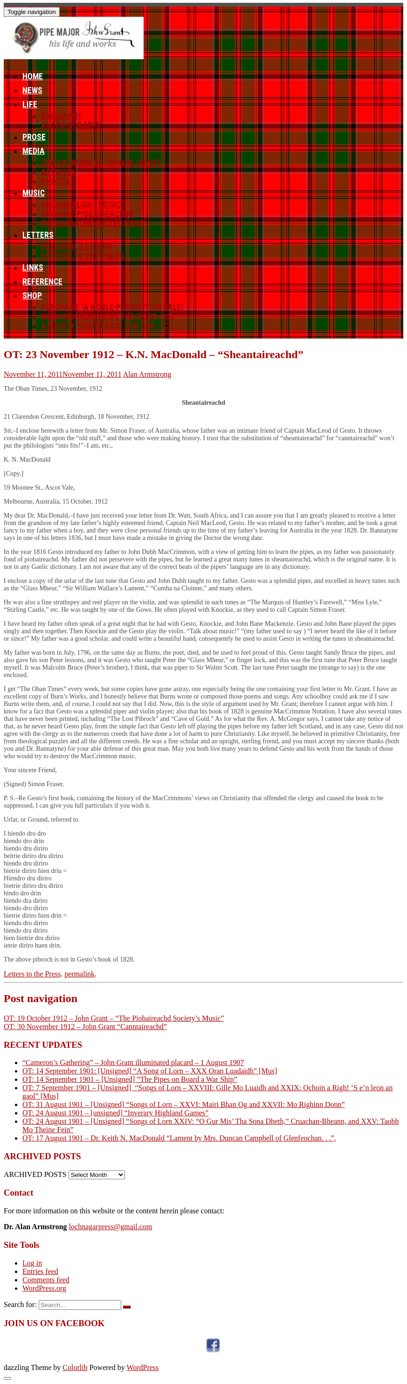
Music (33, 193)
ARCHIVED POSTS (35, 1174)
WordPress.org (44, 1288)
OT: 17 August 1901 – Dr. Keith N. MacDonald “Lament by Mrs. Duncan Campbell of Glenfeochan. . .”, (179, 1138)
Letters (38, 235)
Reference (42, 281)
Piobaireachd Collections (93, 223)
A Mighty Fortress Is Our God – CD (107, 326)
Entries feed (40, 1271)
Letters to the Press (82, 256)
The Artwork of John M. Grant (101, 162)
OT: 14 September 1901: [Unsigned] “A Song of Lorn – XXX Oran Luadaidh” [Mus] (149, 1071)
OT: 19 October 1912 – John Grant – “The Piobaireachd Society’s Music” (114, 1018)
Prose (34, 137)
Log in (32, 1263)
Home (32, 76)
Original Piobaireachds (87, 214)
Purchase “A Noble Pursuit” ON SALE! (112, 307)
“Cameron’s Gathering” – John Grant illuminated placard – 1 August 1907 (133, 1062)
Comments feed (45, 1280)
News (32, 90)
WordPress (142, 1367)
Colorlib (74, 1367)
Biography (61, 116)
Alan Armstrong (147, 374)
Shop (32, 295)
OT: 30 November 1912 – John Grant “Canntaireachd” (85, 1027)
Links (32, 267)
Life (29, 104)
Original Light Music (81, 204)
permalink (79, 974)
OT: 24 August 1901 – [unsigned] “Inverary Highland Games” (115, 1113)
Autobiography (71, 125)
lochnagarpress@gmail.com (110, 1227)
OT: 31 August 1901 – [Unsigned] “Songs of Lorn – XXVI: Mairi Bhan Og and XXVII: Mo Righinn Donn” (183, 1104)
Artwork (58, 172)
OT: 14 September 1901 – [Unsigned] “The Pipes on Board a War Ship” (129, 1079)
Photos (55, 181)
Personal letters (76, 246)
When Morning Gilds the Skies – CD (107, 316)
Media (33, 151)
